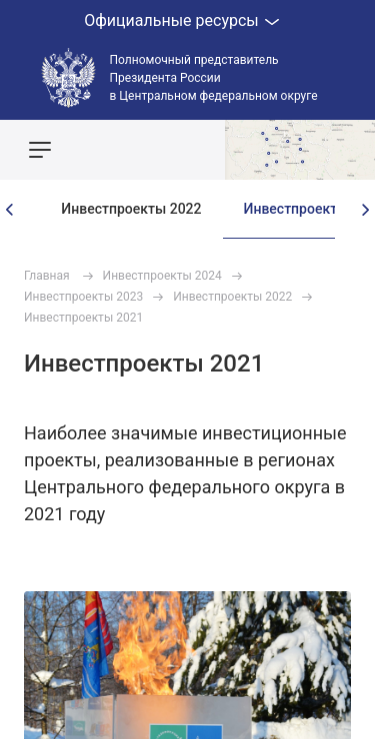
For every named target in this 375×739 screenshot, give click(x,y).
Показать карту (300, 150)
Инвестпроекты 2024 (162, 276)
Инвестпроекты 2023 (83, 297)
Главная (47, 276)
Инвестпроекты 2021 (83, 318)
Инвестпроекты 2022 (131, 209)
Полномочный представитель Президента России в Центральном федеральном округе (214, 78)
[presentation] (10, 210)
